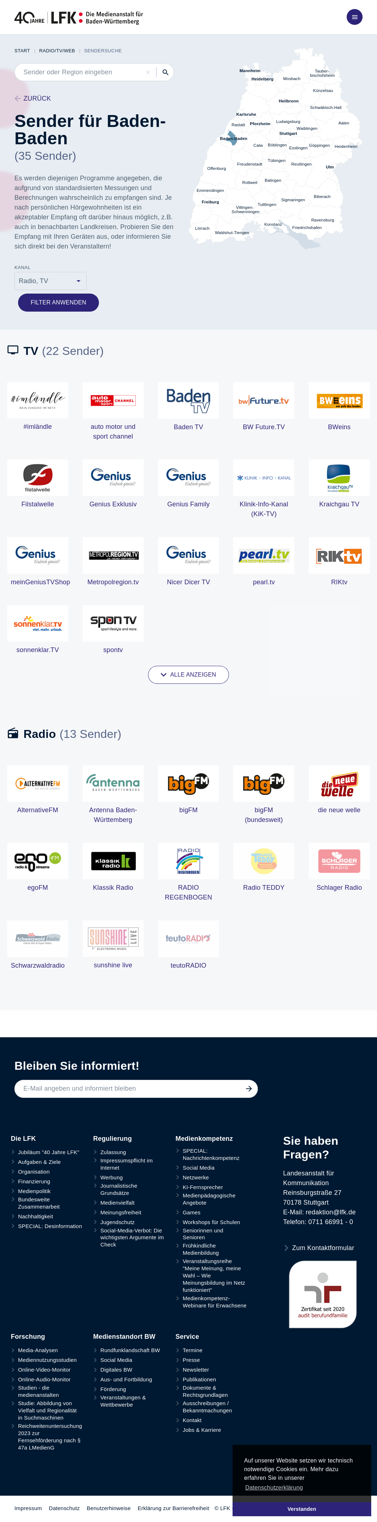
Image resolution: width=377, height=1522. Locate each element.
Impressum (28, 1508)
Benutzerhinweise (109, 1508)
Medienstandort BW (124, 1336)
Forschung (28, 1336)
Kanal (22, 267)
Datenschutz (64, 1508)
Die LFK (23, 1138)
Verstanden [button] (301, 1509)
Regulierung (112, 1138)
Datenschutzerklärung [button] (274, 1487)
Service (187, 1336)
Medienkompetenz (204, 1138)
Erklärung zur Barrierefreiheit (173, 1508)
